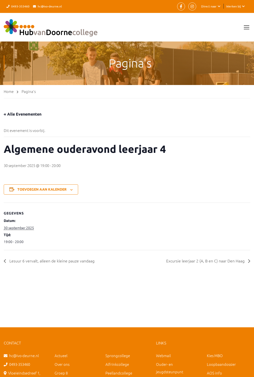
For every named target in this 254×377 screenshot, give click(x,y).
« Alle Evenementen (22, 114)
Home (9, 91)
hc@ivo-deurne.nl (50, 6)
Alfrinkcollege (117, 364)
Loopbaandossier (221, 364)
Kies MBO (215, 355)
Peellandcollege (118, 373)
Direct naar (209, 6)
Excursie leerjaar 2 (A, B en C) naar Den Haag (206, 260)
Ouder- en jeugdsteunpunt (169, 368)
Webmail (163, 355)
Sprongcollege (117, 355)
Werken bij (233, 6)
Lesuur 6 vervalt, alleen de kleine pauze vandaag (51, 260)
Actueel (61, 355)
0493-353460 (20, 6)
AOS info (214, 373)
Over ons (62, 364)
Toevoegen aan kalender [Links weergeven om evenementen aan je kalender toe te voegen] (41, 189)
